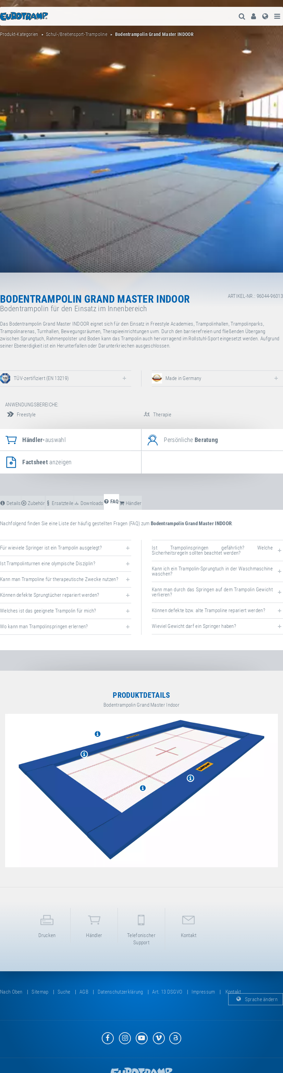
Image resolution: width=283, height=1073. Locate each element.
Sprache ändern (256, 999)
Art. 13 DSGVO (167, 992)
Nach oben (11, 992)
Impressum (203, 992)
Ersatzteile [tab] (60, 503)
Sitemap (40, 992)
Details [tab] (10, 503)
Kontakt (188, 924)
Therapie (156, 415)
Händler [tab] (130, 503)
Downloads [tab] (88, 503)
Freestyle (20, 415)
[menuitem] (253, 16)
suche (64, 992)
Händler (94, 924)
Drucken (47, 924)
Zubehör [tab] (33, 503)
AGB (83, 992)
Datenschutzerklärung (120, 992)
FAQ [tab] (111, 501)
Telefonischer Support (141, 928)
